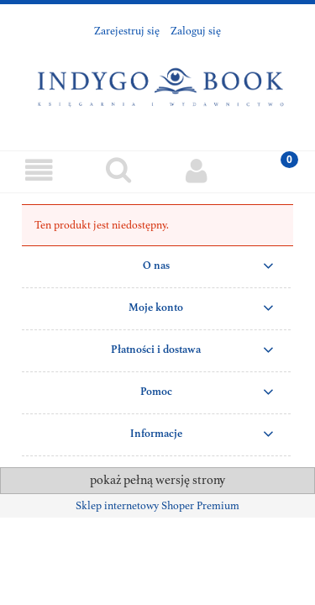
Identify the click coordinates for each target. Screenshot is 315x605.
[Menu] (39, 171)
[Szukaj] (118, 169)
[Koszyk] (275, 169)
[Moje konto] (197, 171)
